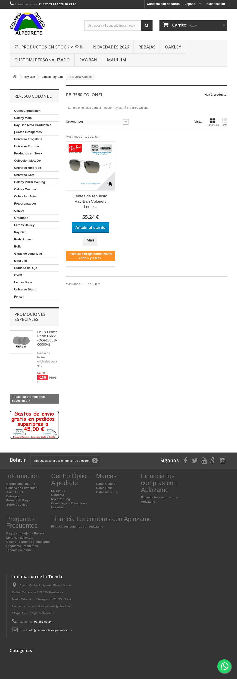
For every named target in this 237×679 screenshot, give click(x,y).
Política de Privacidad (21, 488)
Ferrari (19, 296)
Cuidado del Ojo (25, 268)
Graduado (21, 218)
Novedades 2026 (111, 47)
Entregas (12, 496)
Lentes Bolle (23, 282)
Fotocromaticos (25, 203)
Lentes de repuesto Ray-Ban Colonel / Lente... (90, 201)
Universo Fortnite (26, 146)
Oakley (173, 47)
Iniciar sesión (215, 4)
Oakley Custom (25, 189)
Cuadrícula (213, 122)
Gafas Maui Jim (107, 492)
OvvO (18, 275)
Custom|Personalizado (42, 60)
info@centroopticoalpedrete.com (50, 630)
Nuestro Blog (60, 499)
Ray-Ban (88, 60)
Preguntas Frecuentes (22, 546)
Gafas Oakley (105, 484)
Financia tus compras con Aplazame (77, 526)
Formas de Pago (18, 500)
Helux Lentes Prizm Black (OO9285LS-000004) (47, 338)
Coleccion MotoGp (27, 160)
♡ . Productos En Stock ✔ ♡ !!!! (49, 47)
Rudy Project (23, 239)
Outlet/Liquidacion (27, 110)
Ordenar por (74, 121)
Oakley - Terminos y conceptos (28, 541)
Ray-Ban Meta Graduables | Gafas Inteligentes (32, 128)
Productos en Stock (28, 153)
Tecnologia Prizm (18, 550)
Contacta (57, 495)
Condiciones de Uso (20, 484)
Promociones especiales (30, 316)
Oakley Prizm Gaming (29, 182)
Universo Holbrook (27, 167)
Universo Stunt (24, 289)
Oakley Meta (23, 118)
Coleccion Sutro (25, 196)
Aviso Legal (14, 492)
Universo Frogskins (28, 139)
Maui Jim (116, 60)
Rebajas (147, 47)
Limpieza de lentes (19, 537)
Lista (224, 122)
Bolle (18, 246)
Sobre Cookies (16, 504)
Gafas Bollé (104, 488)
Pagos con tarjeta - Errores (25, 533)
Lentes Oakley (24, 225)
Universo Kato (24, 175)
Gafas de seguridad (28, 253)
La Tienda (58, 490)
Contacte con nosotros (163, 4)
